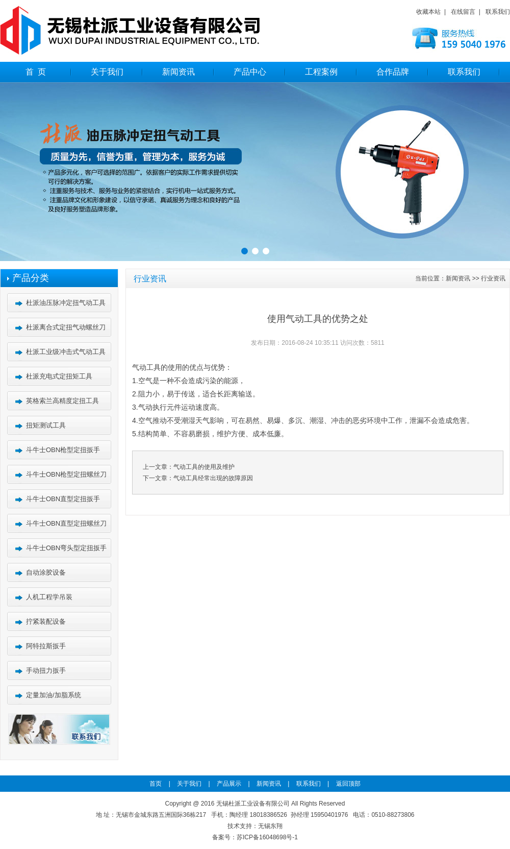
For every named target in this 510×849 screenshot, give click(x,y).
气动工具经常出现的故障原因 (213, 478)
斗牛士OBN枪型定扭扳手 (63, 450)
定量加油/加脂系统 (53, 695)
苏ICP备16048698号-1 (267, 837)
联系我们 (498, 11)
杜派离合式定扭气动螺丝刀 (66, 327)
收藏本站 (428, 11)
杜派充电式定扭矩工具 (59, 376)
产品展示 (226, 783)
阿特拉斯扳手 (46, 646)
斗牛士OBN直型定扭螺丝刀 (66, 523)
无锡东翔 (270, 826)
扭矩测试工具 (46, 425)
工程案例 (321, 71)
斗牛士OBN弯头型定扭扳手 (66, 548)
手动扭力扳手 (46, 670)
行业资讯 (493, 278)
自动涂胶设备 (46, 572)
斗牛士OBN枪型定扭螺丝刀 (66, 474)
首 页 (36, 71)
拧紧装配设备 (46, 621)
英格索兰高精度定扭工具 (62, 401)
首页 (158, 783)
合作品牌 (392, 71)
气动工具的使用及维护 (204, 466)
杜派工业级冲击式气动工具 (66, 352)
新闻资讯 (178, 71)
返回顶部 (346, 783)
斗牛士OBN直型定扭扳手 (63, 499)
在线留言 (463, 11)
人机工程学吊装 (49, 597)
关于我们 (107, 71)
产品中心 (250, 71)
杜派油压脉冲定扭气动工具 (66, 302)
